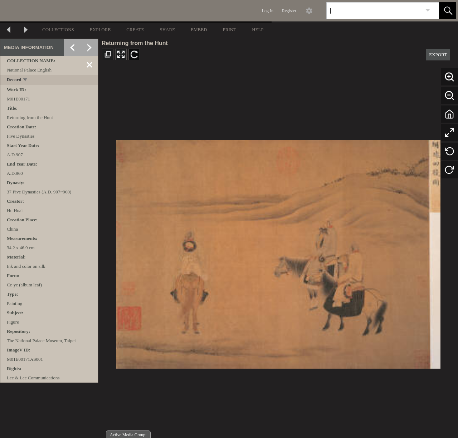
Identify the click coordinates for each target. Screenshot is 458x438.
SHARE (167, 29)
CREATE (135, 29)
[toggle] (25, 80)
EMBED (199, 29)
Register (289, 10)
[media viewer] (278, 252)
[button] (447, 10)
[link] (427, 10)
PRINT (230, 29)
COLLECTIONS (58, 29)
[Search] (374, 10)
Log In (267, 10)
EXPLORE (100, 29)
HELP (258, 29)
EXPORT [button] (438, 54)
